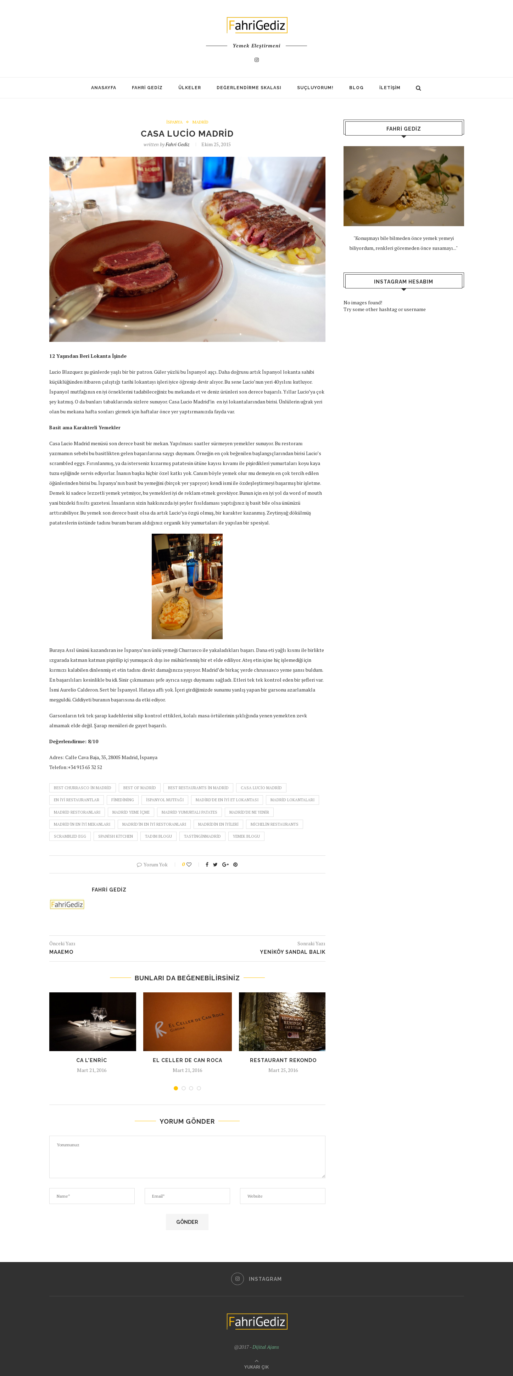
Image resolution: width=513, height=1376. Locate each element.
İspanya (174, 122)
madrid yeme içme (131, 812)
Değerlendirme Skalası (249, 87)
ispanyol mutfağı (165, 800)
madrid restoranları (77, 812)
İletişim (390, 87)
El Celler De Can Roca (187, 1060)
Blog (356, 87)
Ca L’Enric (91, 1060)
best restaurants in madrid (198, 787)
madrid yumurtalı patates (189, 812)
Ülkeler (189, 87)
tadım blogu (158, 836)
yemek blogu (246, 836)
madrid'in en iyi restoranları (154, 824)
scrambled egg (70, 836)
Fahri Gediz (147, 87)
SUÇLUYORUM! (315, 87)
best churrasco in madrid (82, 787)
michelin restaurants (275, 824)
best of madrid (139, 787)
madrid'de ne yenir (249, 812)
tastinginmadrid (202, 836)
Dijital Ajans (265, 1346)
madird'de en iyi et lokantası (227, 800)
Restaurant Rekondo (283, 1060)
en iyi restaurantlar (76, 800)
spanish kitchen (115, 836)
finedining (122, 800)
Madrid (200, 122)
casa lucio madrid (261, 787)
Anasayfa (103, 87)
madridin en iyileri (218, 824)
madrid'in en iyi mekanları (82, 824)
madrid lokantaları (292, 800)
